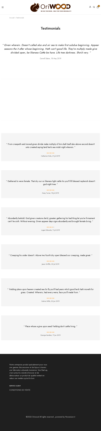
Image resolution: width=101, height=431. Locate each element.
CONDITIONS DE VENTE (20, 390)
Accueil (11, 18)
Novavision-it (70, 417)
